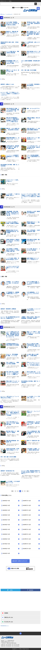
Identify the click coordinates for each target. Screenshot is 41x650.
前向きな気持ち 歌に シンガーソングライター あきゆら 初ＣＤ (33, 373)
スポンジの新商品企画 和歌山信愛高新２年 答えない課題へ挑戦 (33, 432)
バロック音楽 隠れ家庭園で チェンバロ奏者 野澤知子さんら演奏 (33, 156)
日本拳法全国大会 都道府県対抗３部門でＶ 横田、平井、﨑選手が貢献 (12, 147)
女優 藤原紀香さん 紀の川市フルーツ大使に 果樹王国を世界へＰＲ (33, 423)
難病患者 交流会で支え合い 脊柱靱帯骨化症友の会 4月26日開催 (12, 231)
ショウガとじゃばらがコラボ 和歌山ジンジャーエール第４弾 (13, 267)
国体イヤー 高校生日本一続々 (33, 440)
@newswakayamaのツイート (5, 625)
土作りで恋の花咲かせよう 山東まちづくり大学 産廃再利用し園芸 (12, 423)
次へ (28, 491)
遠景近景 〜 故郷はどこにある (7, 84)
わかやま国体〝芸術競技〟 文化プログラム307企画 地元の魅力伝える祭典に (12, 23)
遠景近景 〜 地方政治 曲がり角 (7, 470)
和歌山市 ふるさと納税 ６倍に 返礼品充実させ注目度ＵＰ (12, 130)
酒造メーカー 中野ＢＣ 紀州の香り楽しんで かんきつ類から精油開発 (33, 333)
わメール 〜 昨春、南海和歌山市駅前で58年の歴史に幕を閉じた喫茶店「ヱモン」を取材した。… (30, 472)
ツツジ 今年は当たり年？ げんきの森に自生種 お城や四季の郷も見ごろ (33, 147)
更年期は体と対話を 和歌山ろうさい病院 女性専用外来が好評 (33, 23)
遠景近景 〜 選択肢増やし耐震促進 (8, 308)
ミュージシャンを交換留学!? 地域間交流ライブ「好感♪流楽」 (13, 156)
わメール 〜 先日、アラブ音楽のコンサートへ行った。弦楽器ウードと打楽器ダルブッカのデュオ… (10, 94)
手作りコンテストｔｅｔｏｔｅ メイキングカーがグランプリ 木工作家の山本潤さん (33, 364)
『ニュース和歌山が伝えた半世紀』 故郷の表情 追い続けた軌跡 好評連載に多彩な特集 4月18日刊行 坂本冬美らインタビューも (12, 334)
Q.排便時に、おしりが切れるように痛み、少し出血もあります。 (12, 283)
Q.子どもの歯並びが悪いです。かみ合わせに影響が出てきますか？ (33, 283)
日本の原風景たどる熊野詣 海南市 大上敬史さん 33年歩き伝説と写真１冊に (12, 250)
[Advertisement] (20, 576)
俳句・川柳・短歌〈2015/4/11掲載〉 (9, 456)
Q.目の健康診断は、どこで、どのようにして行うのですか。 (33, 293)
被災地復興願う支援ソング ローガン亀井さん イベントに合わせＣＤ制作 (12, 62)
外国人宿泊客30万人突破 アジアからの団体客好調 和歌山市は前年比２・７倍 (12, 110)
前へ (12, 491)
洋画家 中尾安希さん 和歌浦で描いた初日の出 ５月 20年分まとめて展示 (13, 241)
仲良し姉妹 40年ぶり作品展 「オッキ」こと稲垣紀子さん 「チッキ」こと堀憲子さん (13, 373)
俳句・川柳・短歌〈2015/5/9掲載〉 (29, 70)
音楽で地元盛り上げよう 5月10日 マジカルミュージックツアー (33, 53)
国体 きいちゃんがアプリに (33, 108)
